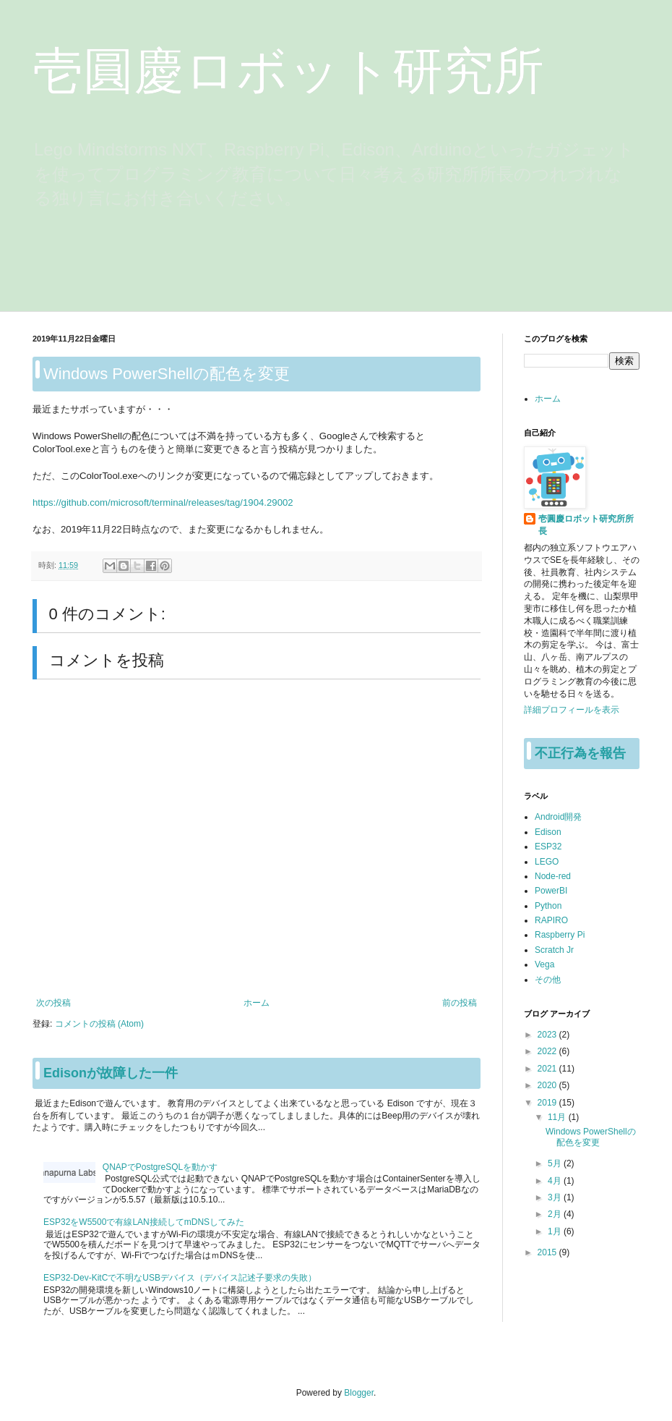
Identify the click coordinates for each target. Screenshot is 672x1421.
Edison (548, 832)
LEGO (547, 862)
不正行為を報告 (580, 753)
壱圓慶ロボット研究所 (288, 71)
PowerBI (551, 891)
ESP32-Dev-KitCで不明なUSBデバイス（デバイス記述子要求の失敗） (179, 1278)
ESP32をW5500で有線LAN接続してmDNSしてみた (143, 1222)
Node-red (553, 876)
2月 (556, 1214)
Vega (544, 964)
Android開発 (558, 817)
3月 (556, 1197)
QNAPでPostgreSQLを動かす (160, 1167)
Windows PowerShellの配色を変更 (591, 1137)
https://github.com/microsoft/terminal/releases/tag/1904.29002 (163, 502)
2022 (548, 1051)
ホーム (257, 1003)
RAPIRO (551, 920)
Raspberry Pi (560, 935)
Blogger (359, 1393)
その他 (548, 980)
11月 (558, 1117)
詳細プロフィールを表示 (571, 710)
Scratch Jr (554, 950)
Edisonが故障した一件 (110, 1073)
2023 (548, 1035)
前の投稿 (459, 1003)
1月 (556, 1231)
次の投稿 (53, 1003)
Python (548, 906)
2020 (548, 1085)
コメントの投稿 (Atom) (99, 1024)
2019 (548, 1103)
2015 (548, 1252)
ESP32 (548, 846)
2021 (548, 1069)
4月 (556, 1181)
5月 (556, 1163)
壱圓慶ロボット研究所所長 (586, 525)
